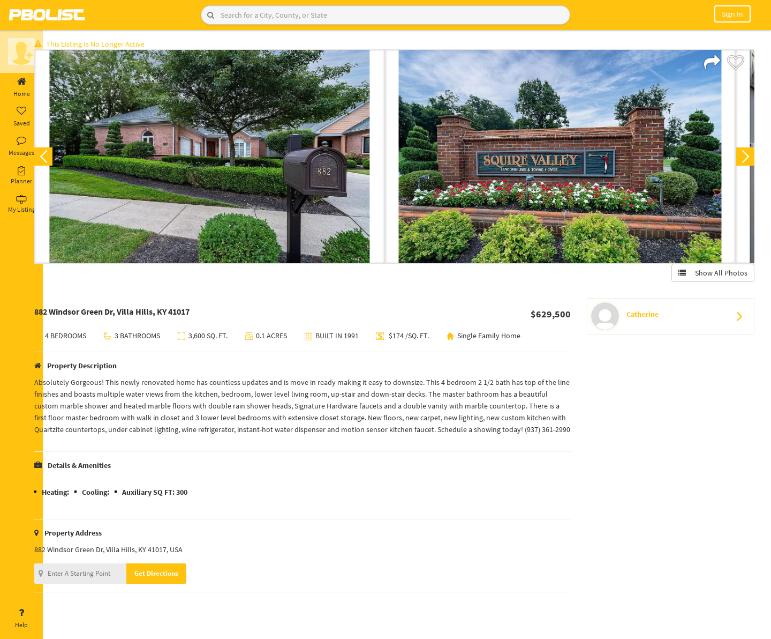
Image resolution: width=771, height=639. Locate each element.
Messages (21, 146)
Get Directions (173, 587)
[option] (226, 158)
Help (21, 618)
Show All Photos (710, 275)
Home (21, 87)
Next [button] (743, 159)
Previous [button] (60, 159)
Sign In (732, 14)
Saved (21, 117)
